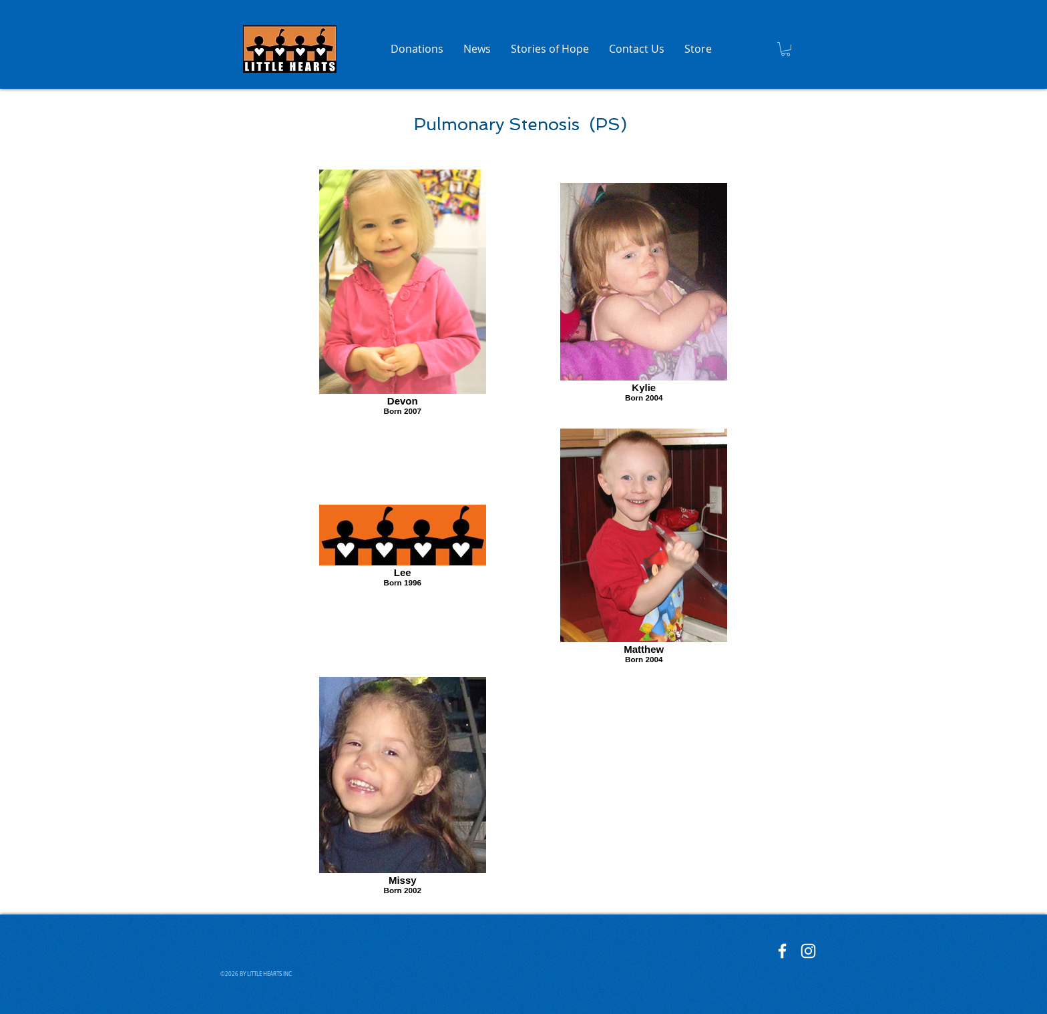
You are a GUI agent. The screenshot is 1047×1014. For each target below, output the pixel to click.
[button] (785, 49)
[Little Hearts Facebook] (782, 951)
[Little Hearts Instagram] (808, 951)
